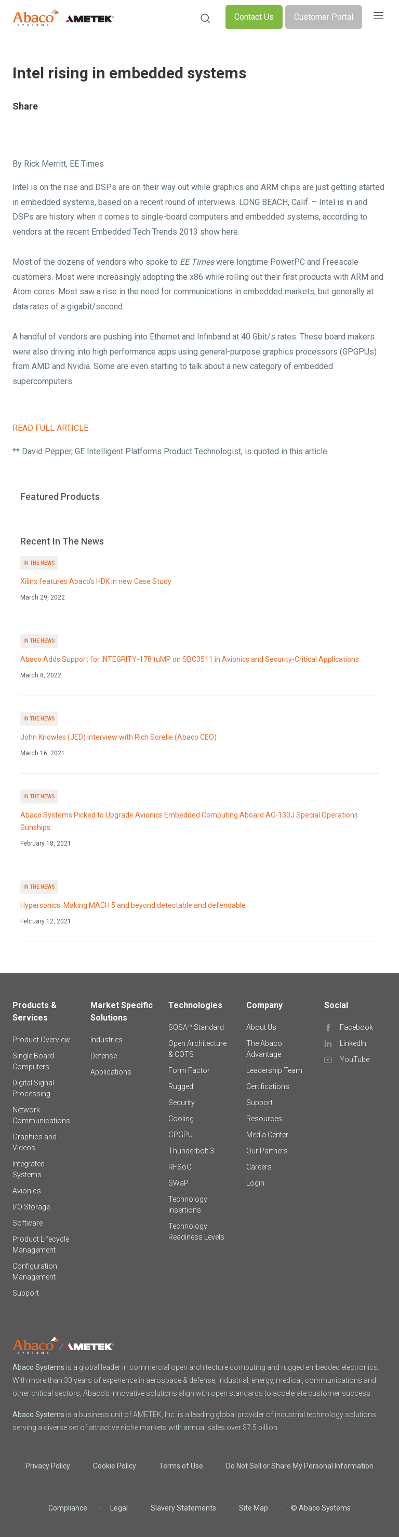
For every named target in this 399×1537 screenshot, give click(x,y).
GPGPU (180, 1135)
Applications (110, 1072)
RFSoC (179, 1167)
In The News (39, 563)
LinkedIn (353, 1043)
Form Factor (189, 1070)
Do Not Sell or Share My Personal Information (300, 1466)
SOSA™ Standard (196, 1027)
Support (25, 1293)
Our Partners (267, 1151)
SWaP (178, 1183)
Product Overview (41, 1040)
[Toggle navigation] (378, 17)
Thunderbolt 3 (191, 1151)
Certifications (267, 1086)
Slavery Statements (183, 1508)
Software (27, 1223)
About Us (261, 1027)
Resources (264, 1118)
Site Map (253, 1508)
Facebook (356, 1027)
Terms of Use (181, 1466)
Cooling (181, 1118)
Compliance (67, 1508)
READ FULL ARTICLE (50, 428)
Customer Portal (323, 17)
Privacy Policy (47, 1466)
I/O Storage (31, 1207)
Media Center (267, 1135)
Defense (103, 1056)
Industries (106, 1040)
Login (255, 1183)
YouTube (354, 1059)
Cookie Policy (114, 1466)
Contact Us (254, 17)
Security (181, 1102)
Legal (119, 1508)
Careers (259, 1167)
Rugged (180, 1086)
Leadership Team (274, 1070)
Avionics (26, 1191)
